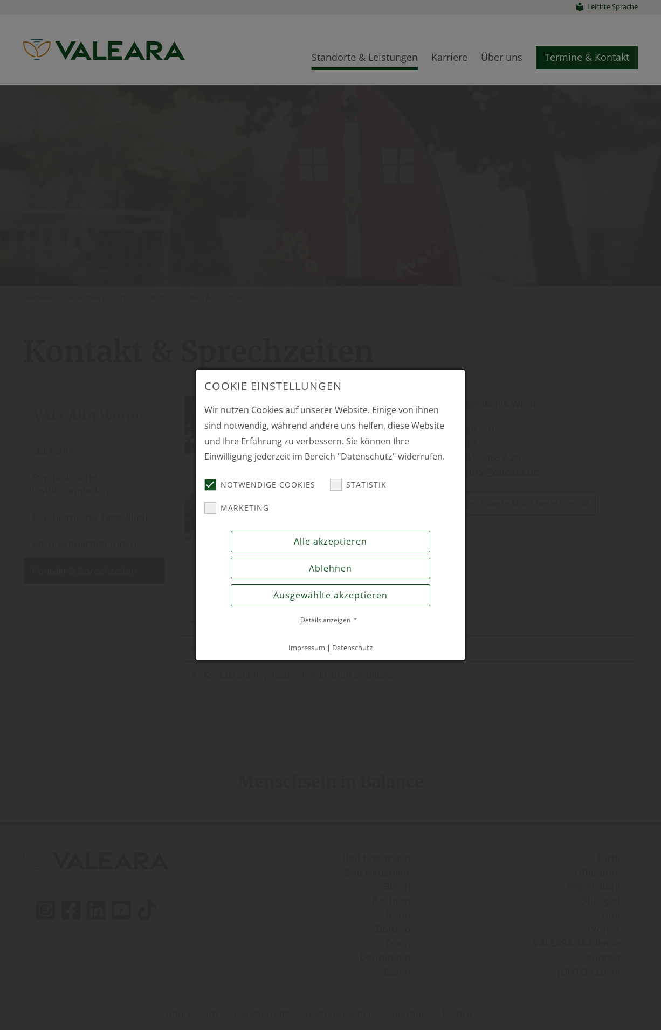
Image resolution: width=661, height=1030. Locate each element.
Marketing (236, 508)
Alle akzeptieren (330, 541)
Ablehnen (330, 568)
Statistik (358, 485)
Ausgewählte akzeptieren (330, 595)
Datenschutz (352, 647)
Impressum (306, 647)
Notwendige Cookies (259, 485)
